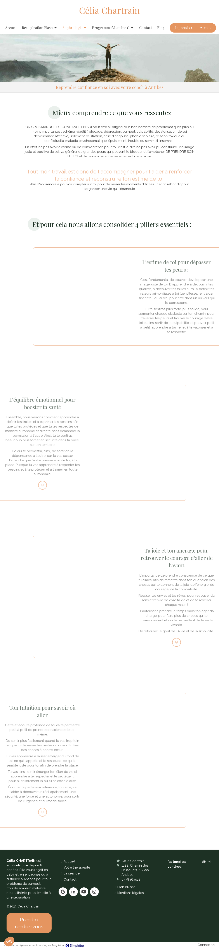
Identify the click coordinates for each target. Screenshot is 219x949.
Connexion (206, 945)
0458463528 (131, 879)
